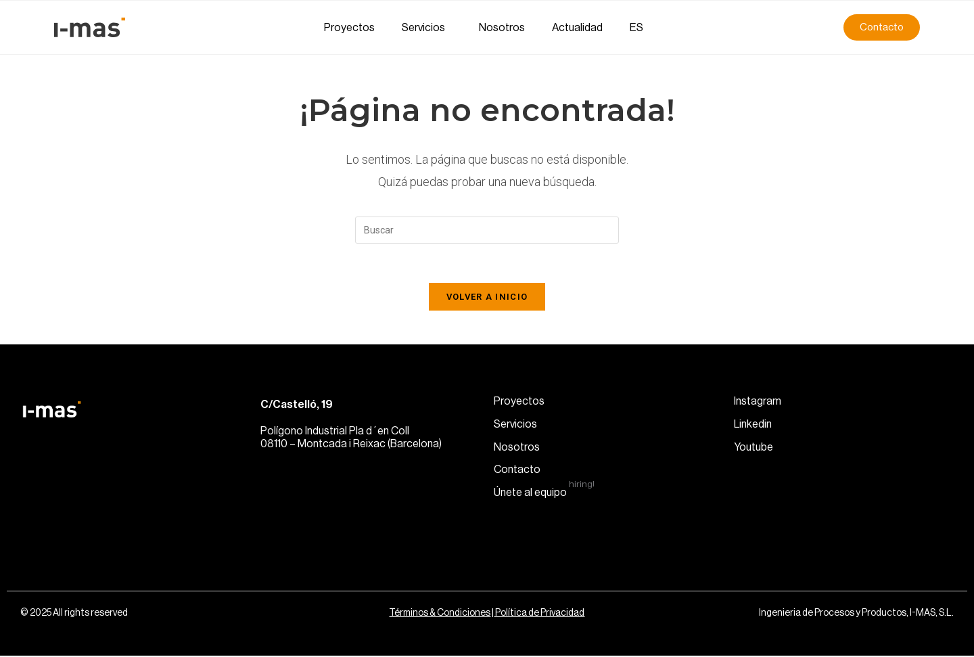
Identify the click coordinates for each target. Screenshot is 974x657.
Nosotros (502, 27)
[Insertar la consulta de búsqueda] (487, 230)
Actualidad (577, 27)
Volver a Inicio (487, 298)
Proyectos (349, 27)
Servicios (427, 28)
